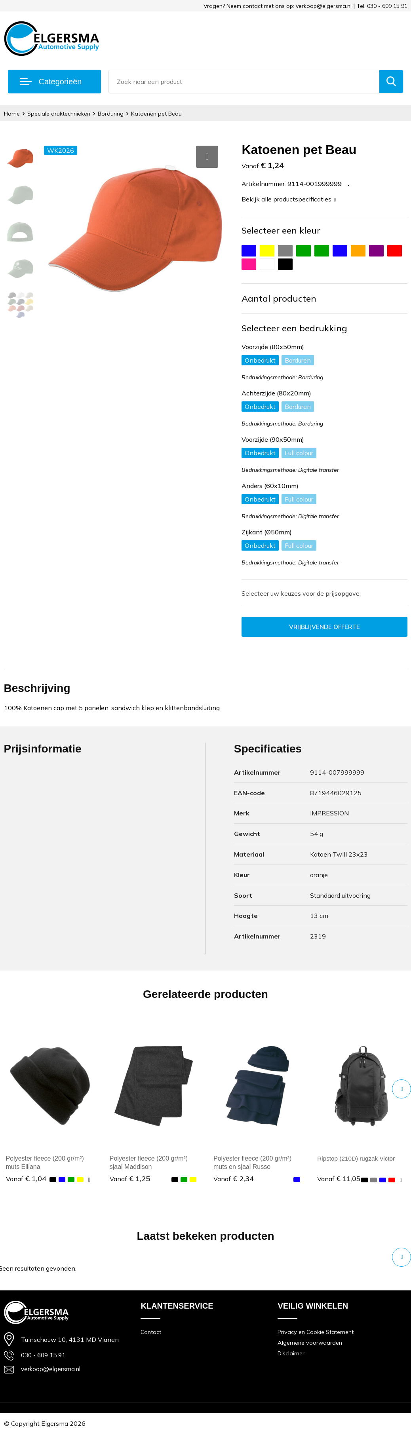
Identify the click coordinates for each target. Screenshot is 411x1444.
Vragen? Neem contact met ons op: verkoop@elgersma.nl (278, 6)
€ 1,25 (130, 1179)
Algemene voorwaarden (311, 1351)
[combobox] (244, 81)
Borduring (114, 113)
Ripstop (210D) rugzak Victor (357, 1158)
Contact (151, 1340)
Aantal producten (279, 298)
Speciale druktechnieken (61, 113)
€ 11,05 (339, 1183)
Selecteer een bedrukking (294, 328)
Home (12, 113)
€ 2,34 (233, 1179)
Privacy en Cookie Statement (317, 1340)
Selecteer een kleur (281, 230)
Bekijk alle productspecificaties (289, 199)
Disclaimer (292, 1362)
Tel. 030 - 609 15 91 (382, 6)
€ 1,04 (26, 1179)
